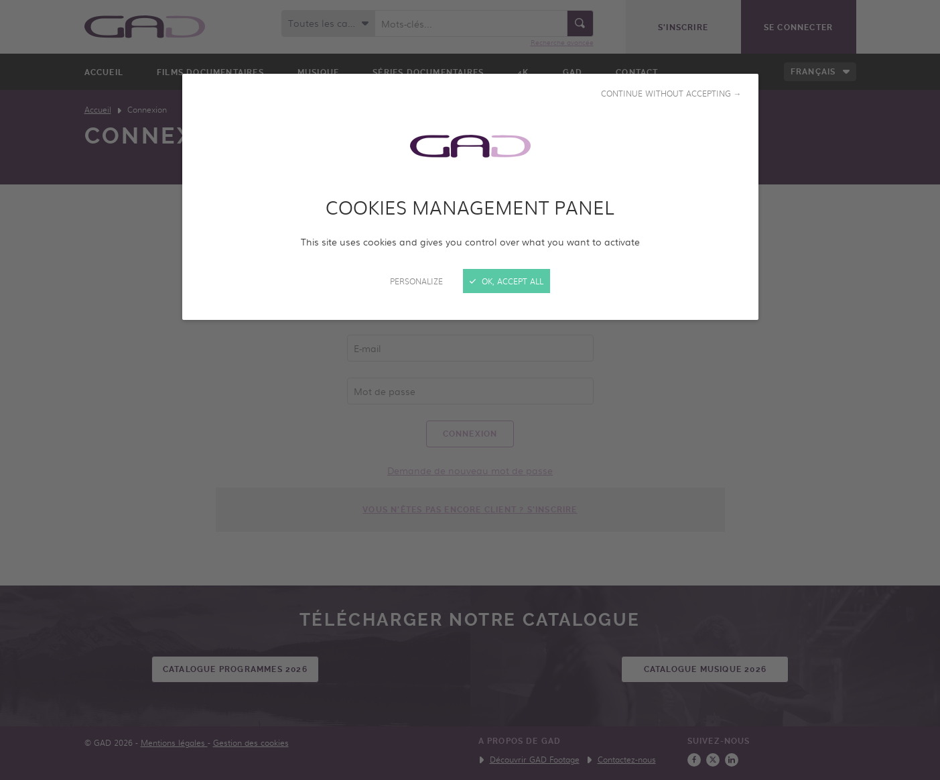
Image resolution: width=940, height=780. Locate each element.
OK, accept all (506, 281)
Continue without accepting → (671, 93)
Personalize (416, 281)
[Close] (470, 390)
